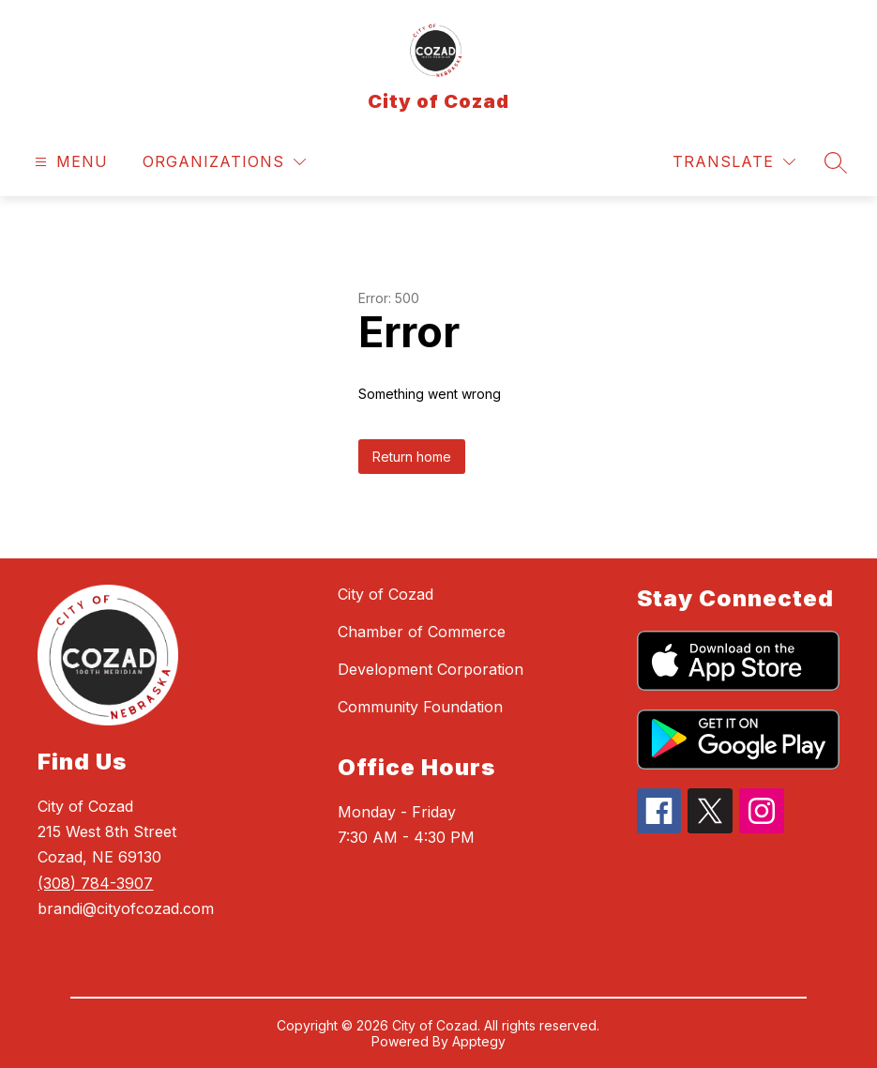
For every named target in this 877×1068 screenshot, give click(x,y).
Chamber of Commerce (422, 631)
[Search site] (835, 162)
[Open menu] (69, 162)
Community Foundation (420, 706)
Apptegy (479, 1041)
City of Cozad (385, 594)
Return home (411, 457)
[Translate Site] (734, 162)
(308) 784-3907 (95, 883)
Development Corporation (430, 669)
